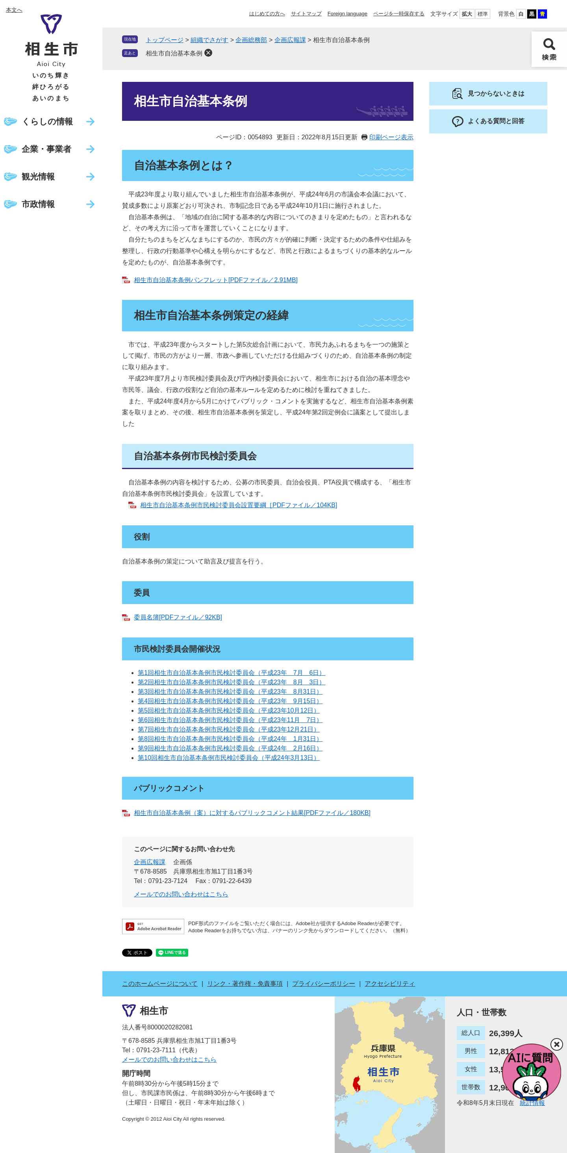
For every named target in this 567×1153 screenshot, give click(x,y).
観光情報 (38, 176)
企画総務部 (251, 40)
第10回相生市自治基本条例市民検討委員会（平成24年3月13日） (229, 757)
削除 (208, 53)
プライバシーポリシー (323, 983)
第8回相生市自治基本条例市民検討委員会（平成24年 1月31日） (230, 738)
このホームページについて (160, 983)
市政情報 (38, 204)
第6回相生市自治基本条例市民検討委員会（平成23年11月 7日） (230, 720)
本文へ (14, 10)
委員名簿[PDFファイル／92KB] (178, 617)
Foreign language (347, 14)
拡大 (467, 14)
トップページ (164, 40)
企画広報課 (290, 40)
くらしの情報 (47, 121)
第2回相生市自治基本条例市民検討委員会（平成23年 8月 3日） (232, 682)
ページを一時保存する (398, 14)
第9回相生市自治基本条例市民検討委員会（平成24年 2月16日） (230, 748)
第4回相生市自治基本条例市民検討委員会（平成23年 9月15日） (230, 701)
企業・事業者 (46, 148)
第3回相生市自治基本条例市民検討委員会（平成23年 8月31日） (230, 691)
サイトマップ (306, 14)
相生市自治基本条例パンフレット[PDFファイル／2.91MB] (216, 280)
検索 (549, 49)
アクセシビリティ (390, 983)
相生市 (154, 1010)
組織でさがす (209, 40)
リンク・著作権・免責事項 (245, 983)
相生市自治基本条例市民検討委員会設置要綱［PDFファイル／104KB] (238, 505)
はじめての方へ (267, 14)
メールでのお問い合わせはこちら (181, 894)
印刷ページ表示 (391, 137)
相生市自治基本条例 (174, 53)
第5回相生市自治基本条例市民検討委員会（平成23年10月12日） (229, 710)
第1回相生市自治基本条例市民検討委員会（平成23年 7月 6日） (232, 672)
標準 (483, 14)
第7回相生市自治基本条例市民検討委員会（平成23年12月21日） (229, 729)
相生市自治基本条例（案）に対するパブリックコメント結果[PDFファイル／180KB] (252, 812)
